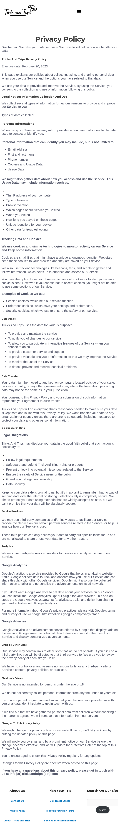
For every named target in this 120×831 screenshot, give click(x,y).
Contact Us (17, 800)
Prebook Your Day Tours (60, 810)
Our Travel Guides (60, 800)
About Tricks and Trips (17, 820)
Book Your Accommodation (60, 820)
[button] (79, 11)
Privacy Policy (17, 810)
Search (102, 809)
